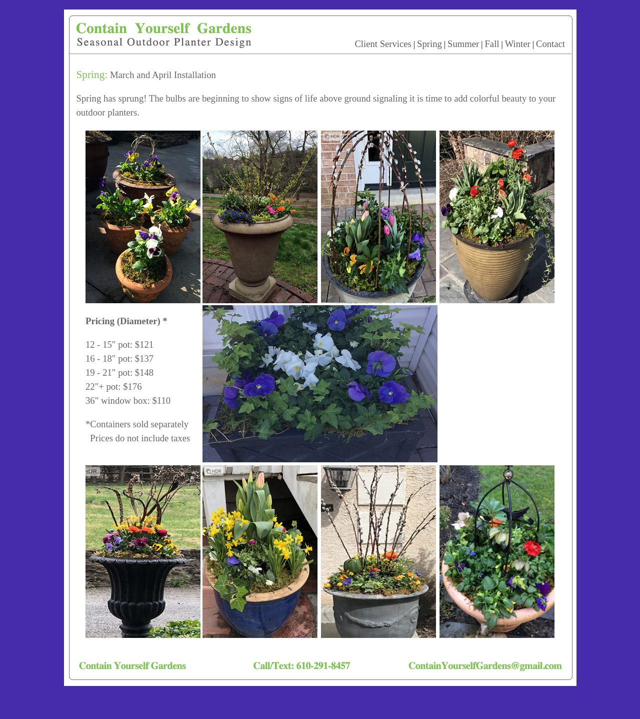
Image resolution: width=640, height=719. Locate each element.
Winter (517, 44)
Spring (429, 44)
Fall (491, 44)
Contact (550, 44)
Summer (463, 44)
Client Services (382, 44)
